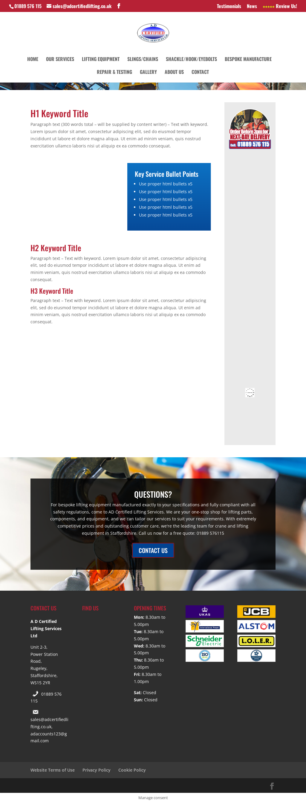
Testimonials (229, 7)
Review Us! (280, 7)
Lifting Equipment (101, 60)
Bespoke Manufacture (248, 60)
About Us (174, 72)
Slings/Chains (142, 60)
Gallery (148, 72)
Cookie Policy (132, 770)
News (252, 7)
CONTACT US (153, 550)
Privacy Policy (96, 770)
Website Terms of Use (52, 770)
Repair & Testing (114, 72)
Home (32, 60)
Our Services (60, 60)
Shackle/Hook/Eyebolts (191, 60)
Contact (200, 72)
